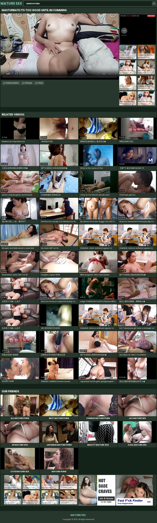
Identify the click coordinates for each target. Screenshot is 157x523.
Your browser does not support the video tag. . (59, 46)
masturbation (12, 82)
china (40, 82)
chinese (28, 82)
